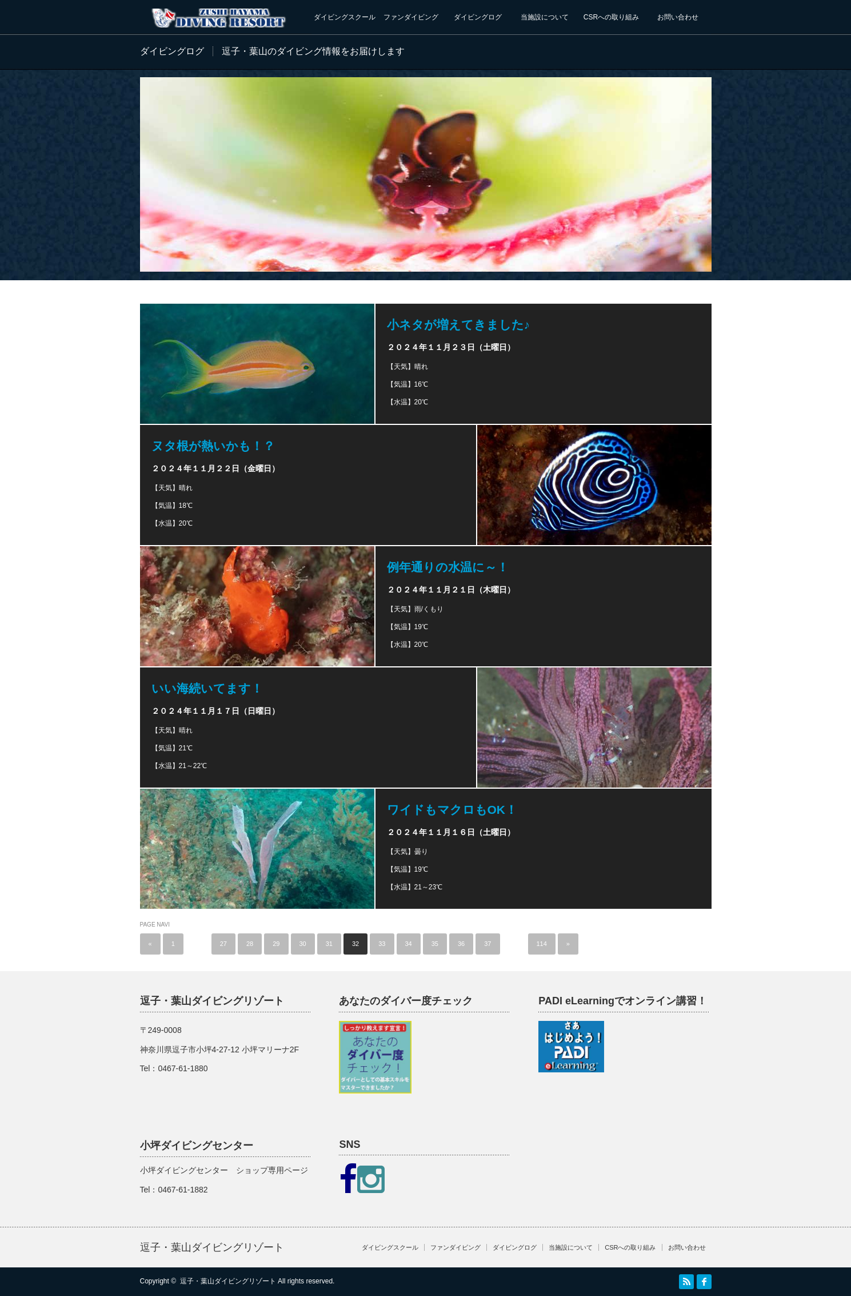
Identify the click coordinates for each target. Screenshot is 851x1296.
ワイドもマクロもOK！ (452, 809)
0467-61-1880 (182, 1068)
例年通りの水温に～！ (448, 567)
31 (329, 943)
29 (276, 943)
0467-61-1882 (182, 1189)
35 (435, 943)
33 (381, 943)
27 (223, 943)
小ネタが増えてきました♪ (458, 324)
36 (461, 943)
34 (408, 943)
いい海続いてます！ (207, 688)
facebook (704, 1281)
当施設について (545, 17)
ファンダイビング (410, 17)
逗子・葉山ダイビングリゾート (212, 1247)
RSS (686, 1281)
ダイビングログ (478, 17)
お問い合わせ (677, 17)
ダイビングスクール (344, 17)
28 (249, 943)
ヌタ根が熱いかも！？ (213, 445)
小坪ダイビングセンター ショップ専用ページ (224, 1170)
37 (487, 943)
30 (302, 943)
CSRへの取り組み (611, 17)
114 (542, 943)
